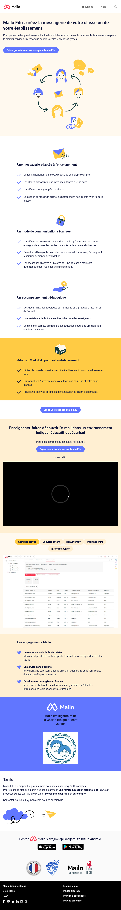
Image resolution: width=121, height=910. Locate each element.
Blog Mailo (9, 890)
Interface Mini (95, 541)
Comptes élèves (27, 541)
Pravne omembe (72, 900)
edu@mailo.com (32, 800)
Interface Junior (60, 548)
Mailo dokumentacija (14, 886)
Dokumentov (73, 541)
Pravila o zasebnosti (74, 895)
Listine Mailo (70, 886)
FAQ (5, 895)
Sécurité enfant (51, 541)
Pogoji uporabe (72, 890)
